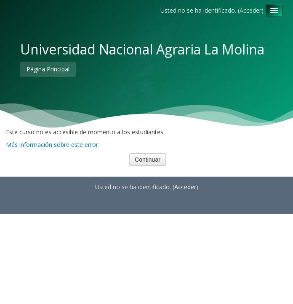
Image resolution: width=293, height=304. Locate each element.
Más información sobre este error (52, 145)
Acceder (250, 10)
